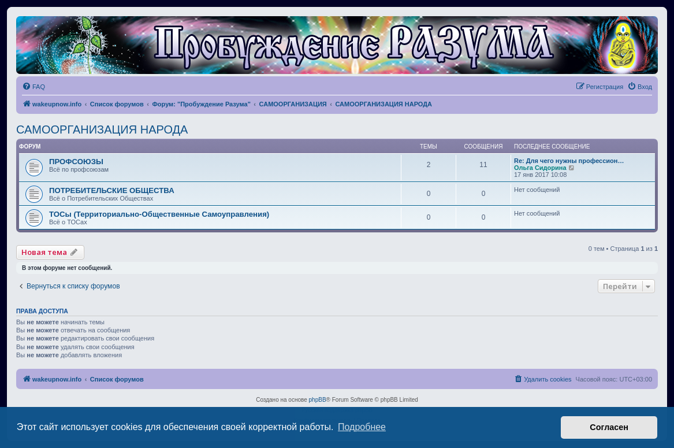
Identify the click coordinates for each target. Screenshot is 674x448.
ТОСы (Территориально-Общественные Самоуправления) (159, 214)
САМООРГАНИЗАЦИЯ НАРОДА (102, 129)
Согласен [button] (609, 427)
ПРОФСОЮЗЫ (76, 161)
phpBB (317, 400)
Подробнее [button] (362, 427)
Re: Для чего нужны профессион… (569, 160)
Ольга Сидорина (540, 167)
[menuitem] (33, 87)
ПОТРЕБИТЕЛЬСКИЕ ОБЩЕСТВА (111, 190)
